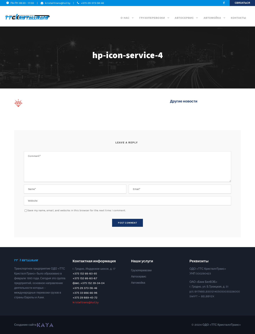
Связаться (242, 2)
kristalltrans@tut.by (57, 3)
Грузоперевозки (152, 17)
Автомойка (212, 17)
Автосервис (184, 17)
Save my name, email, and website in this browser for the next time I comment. (76, 210)
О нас (125, 17)
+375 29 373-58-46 (92, 3)
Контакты (238, 17)
